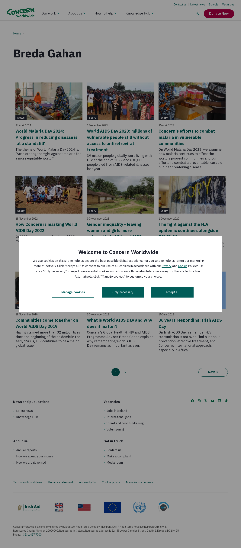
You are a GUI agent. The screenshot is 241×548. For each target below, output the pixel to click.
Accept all (172, 292)
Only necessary (122, 292)
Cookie (182, 266)
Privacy (167, 266)
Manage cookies (73, 292)
